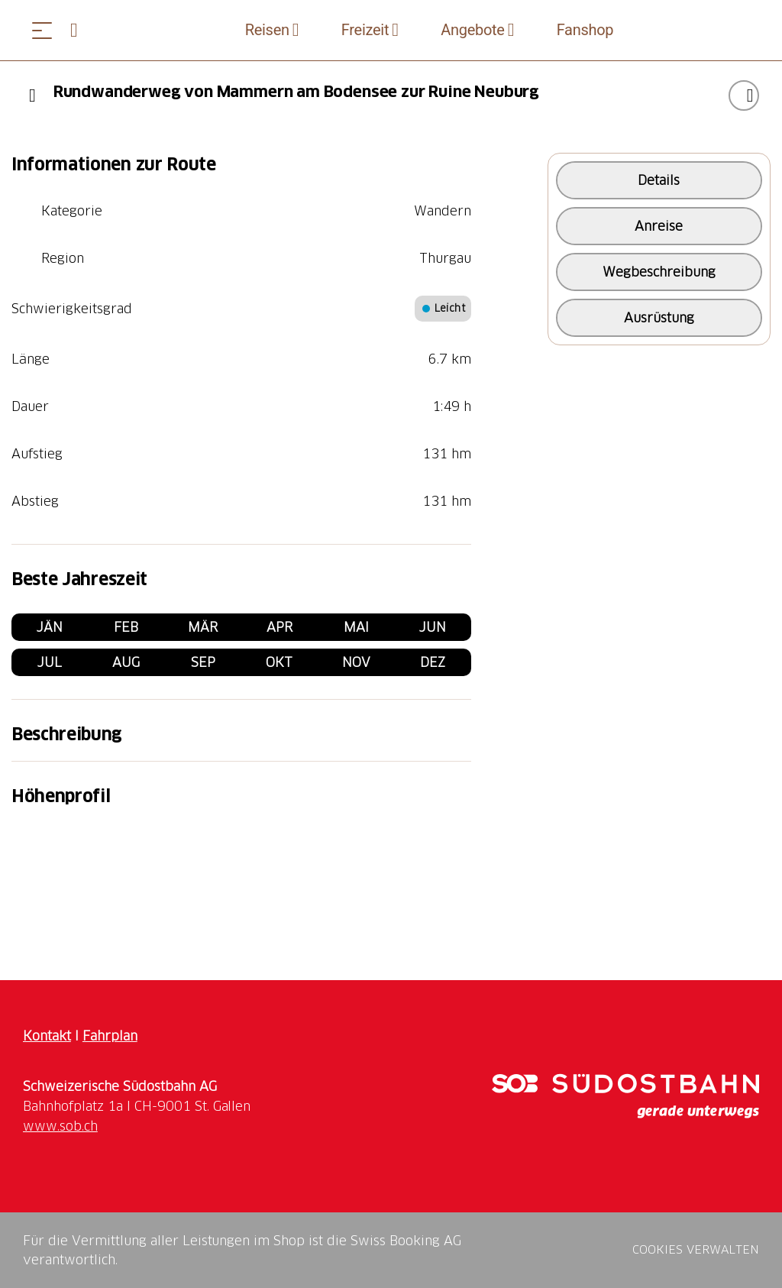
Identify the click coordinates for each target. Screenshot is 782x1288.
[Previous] (32, 95)
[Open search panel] (80, 30)
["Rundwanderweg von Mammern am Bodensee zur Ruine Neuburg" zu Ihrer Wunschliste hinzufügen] (744, 95)
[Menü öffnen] (42, 30)
